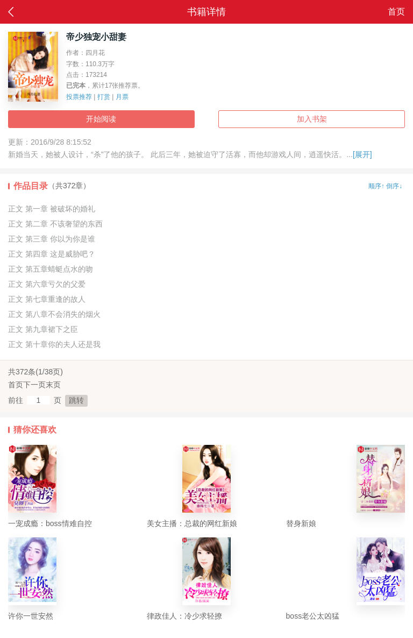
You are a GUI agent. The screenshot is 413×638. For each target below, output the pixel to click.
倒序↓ (394, 186)
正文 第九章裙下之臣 (43, 329)
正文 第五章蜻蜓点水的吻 (50, 269)
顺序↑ (376, 186)
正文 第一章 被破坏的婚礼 (51, 208)
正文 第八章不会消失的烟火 (54, 314)
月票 (122, 97)
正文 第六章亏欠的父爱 (47, 284)
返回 (11, 12)
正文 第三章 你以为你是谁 (51, 239)
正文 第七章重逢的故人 (47, 299)
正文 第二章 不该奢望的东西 (55, 223)
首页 (396, 11)
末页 (53, 384)
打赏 (103, 97)
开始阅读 (101, 119)
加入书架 (312, 119)
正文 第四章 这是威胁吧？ (51, 254)
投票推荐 (79, 97)
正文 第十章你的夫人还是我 (54, 344)
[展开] (362, 154)
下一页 (34, 384)
